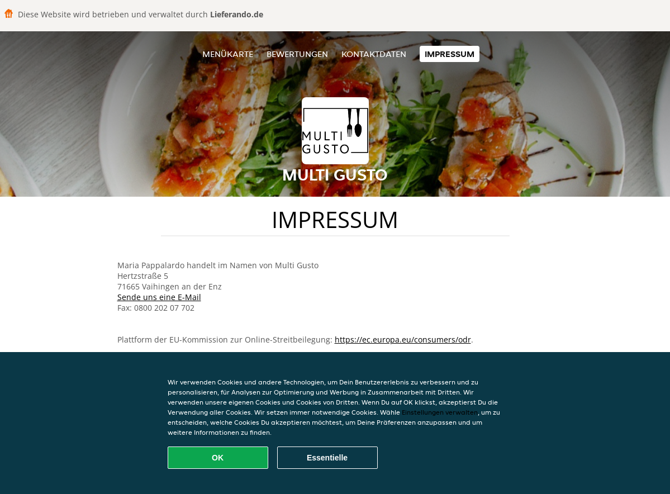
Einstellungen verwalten (440, 412)
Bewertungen (297, 54)
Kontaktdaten (373, 54)
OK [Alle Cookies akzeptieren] (218, 457)
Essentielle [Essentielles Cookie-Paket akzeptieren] (327, 457)
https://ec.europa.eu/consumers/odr (403, 339)
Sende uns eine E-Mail (159, 297)
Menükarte (227, 54)
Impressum (449, 54)
